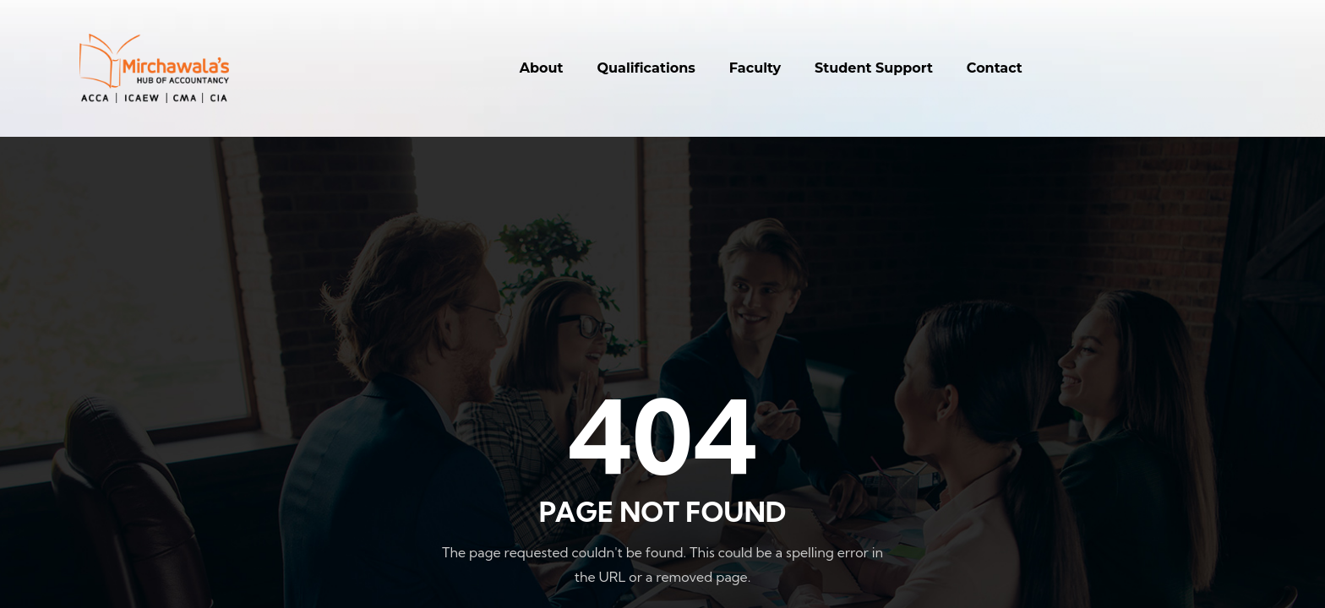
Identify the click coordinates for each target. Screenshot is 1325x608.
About (542, 68)
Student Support (874, 68)
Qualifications (646, 68)
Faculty (755, 68)
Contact (994, 68)
